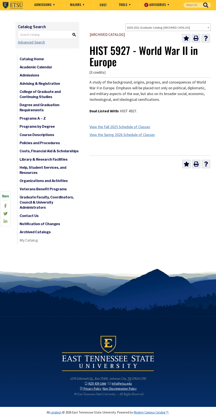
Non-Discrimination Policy (119, 389)
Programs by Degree (37, 127)
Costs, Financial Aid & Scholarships (49, 151)
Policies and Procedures (40, 143)
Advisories (155, 4)
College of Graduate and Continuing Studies (40, 94)
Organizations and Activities (44, 181)
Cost (103, 4)
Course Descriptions (37, 135)
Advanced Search (31, 42)
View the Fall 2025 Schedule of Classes (119, 126)
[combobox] (168, 27)
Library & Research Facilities (44, 159)
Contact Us (29, 216)
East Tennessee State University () (13, 5)
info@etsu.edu (120, 383)
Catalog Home (32, 59)
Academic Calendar (36, 67)
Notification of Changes (40, 224)
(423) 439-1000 (95, 383)
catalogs (56, 412)
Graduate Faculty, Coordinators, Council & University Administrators (47, 202)
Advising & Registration (40, 84)
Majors (76, 4)
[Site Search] (192, 5)
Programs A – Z (33, 118)
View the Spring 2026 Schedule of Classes (122, 134)
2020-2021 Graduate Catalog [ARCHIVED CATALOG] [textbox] (158, 27)
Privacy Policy (90, 389)
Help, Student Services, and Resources (43, 170)
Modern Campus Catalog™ (151, 412)
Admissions (43, 4)
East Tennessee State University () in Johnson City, (108, 353)
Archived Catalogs (35, 232)
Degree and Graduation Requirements (39, 107)
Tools (123, 4)
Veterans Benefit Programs (43, 189)
